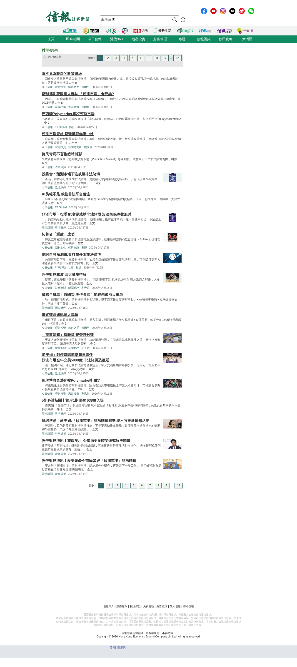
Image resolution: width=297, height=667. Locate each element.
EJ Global (61, 127)
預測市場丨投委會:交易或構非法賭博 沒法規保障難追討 (86, 214)
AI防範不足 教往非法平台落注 (66, 194)
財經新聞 (60, 287)
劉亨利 (88, 147)
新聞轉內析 (75, 147)
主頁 (51, 39)
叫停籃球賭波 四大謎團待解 (64, 274)
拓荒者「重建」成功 (58, 234)
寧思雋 (85, 393)
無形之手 (73, 87)
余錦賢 (85, 107)
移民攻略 (225, 39)
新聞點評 (73, 287)
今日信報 (95, 39)
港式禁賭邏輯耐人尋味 (60, 315)
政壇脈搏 (60, 167)
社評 (71, 267)
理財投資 (60, 87)
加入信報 (175, 606)
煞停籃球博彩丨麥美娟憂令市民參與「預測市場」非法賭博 (89, 461)
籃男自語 (73, 247)
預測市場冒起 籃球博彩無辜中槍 (68, 134)
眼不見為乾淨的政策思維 (62, 74)
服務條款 (121, 606)
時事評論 (60, 107)
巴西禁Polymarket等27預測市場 (68, 114)
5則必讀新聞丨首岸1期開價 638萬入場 (73, 400)
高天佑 (85, 287)
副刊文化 (60, 247)
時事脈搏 (60, 433)
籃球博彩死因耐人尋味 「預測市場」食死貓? (78, 94)
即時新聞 (73, 39)
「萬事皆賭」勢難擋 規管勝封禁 (68, 335)
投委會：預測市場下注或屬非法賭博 (71, 174)
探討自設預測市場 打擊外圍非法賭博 (71, 254)
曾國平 (85, 87)
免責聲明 (148, 606)
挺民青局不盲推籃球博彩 (62, 154)
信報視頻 (204, 39)
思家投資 (73, 393)
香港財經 (60, 227)
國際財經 (60, 307)
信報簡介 (108, 606)
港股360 (116, 39)
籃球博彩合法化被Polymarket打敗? (71, 380)
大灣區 (247, 39)
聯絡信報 (188, 606)
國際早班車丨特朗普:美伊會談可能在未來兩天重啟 (82, 294)
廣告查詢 (161, 606)
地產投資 (138, 39)
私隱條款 (135, 606)
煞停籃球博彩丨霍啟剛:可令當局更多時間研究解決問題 (86, 441)
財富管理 (160, 39)
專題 (182, 39)
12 (177, 58)
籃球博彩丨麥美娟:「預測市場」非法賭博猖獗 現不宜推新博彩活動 (96, 421)
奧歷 (84, 247)
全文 (74, 82)
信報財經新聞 (118, 647)
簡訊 (72, 127)
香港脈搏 (73, 107)
